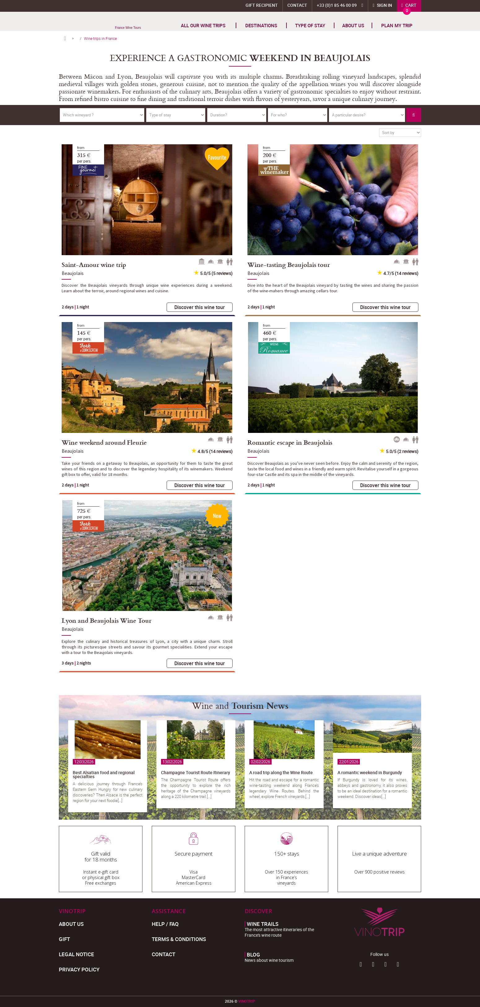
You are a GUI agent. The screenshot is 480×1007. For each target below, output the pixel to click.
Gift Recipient (262, 5)
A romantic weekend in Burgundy (370, 772)
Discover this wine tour (199, 307)
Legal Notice (76, 954)
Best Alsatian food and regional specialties (104, 774)
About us (353, 25)
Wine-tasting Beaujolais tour (288, 264)
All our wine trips (203, 25)
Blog (253, 954)
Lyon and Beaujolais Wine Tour (106, 620)
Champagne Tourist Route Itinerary (195, 772)
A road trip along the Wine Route (281, 772)
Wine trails (262, 924)
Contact (297, 5)
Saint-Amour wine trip (94, 264)
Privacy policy (79, 969)
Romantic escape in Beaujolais (289, 442)
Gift (64, 939)
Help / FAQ (165, 923)
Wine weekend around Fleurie (104, 442)
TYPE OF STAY (310, 25)
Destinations (261, 25)
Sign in (384, 5)
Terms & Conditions (179, 939)
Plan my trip (396, 25)
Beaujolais (73, 273)
